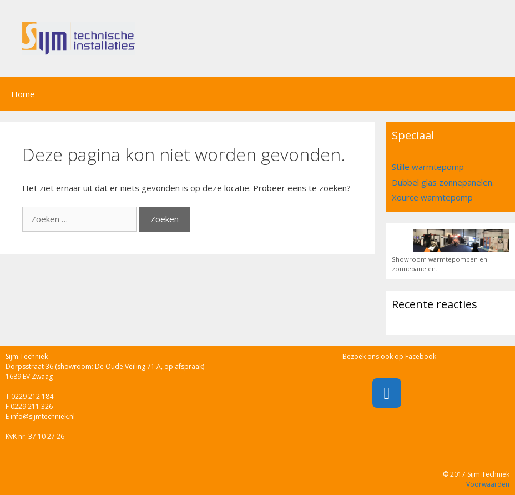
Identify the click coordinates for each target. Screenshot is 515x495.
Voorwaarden (487, 484)
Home (23, 93)
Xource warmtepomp (432, 197)
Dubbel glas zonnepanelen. (443, 182)
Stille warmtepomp (428, 166)
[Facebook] (386, 393)
